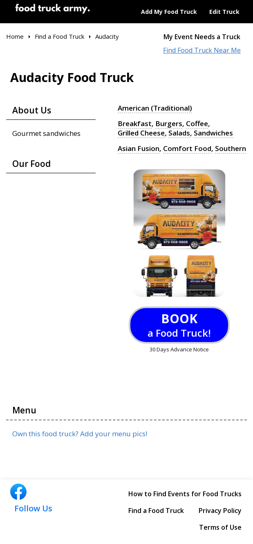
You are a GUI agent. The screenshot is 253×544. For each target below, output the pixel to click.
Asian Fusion (138, 148)
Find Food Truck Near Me (202, 50)
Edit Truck (224, 12)
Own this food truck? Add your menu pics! (79, 433)
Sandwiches (213, 133)
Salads (179, 133)
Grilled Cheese (141, 133)
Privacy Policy (220, 510)
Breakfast (135, 123)
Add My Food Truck (169, 12)
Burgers (168, 123)
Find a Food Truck (156, 510)
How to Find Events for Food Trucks (185, 493)
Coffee (197, 123)
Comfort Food (187, 148)
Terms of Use (220, 527)
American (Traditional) (155, 108)
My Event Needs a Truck (201, 37)
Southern (230, 148)
